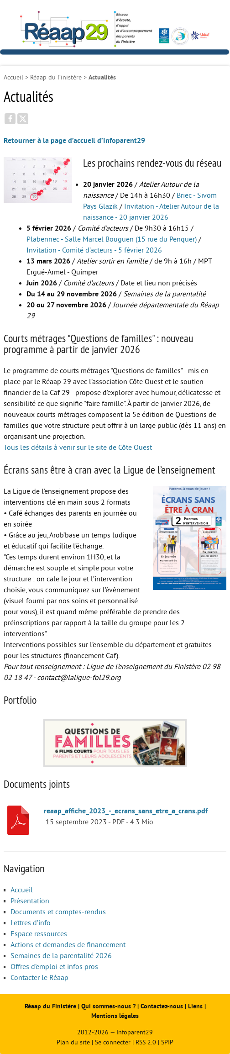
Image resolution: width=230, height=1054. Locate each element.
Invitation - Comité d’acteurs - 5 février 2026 (94, 250)
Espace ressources (38, 934)
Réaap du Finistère (56, 77)
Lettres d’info (30, 923)
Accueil (13, 77)
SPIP (167, 1042)
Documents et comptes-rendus (58, 912)
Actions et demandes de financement (67, 945)
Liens (195, 1006)
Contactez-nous (162, 1006)
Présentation (29, 901)
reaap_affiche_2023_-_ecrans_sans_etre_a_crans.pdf (126, 811)
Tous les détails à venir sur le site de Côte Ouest (78, 447)
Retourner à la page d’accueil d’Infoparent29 (74, 141)
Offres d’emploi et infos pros (54, 967)
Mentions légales (115, 1016)
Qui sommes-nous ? (109, 1006)
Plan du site (73, 1042)
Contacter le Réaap (39, 978)
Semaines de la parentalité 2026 (61, 956)
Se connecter (113, 1042)
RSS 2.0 (146, 1042)
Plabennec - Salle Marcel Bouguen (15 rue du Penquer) (111, 239)
